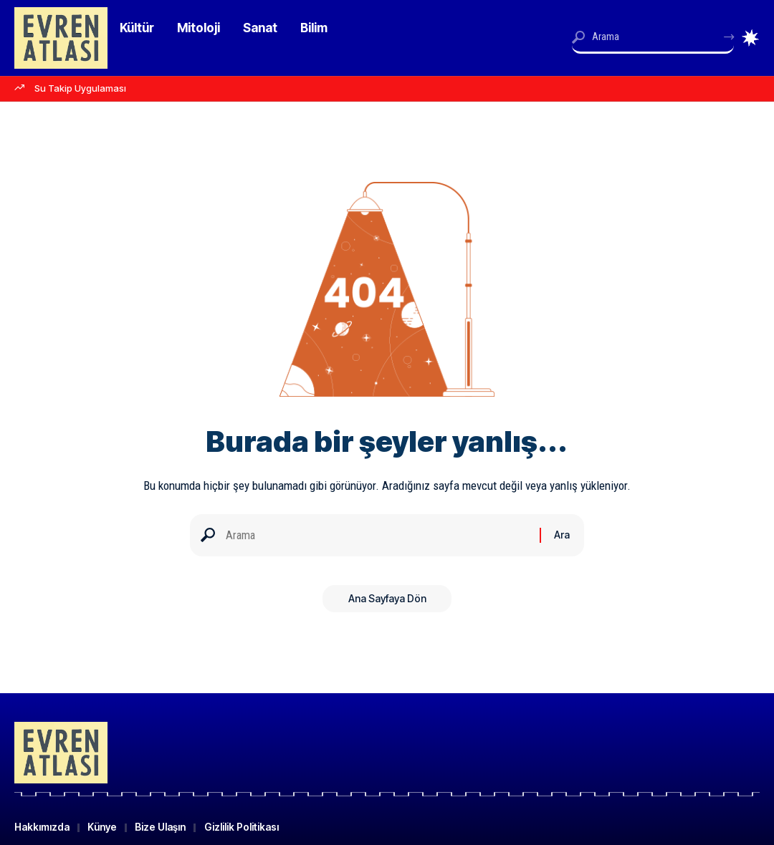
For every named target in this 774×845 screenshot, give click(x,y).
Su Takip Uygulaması (80, 88)
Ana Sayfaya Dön (387, 602)
